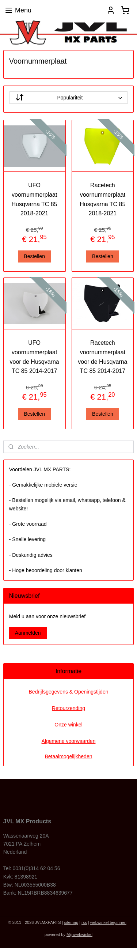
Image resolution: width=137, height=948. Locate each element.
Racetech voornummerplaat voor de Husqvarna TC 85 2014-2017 (102, 357)
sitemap (71, 922)
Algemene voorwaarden (69, 741)
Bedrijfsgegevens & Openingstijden (69, 692)
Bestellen (34, 256)
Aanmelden (28, 633)
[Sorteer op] (68, 98)
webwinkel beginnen (108, 922)
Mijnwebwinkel (79, 934)
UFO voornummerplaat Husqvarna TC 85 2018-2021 (34, 199)
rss (84, 922)
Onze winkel (68, 725)
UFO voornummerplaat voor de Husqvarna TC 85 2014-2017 (34, 357)
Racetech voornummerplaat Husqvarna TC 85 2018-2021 (102, 199)
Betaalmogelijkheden (68, 756)
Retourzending (68, 708)
